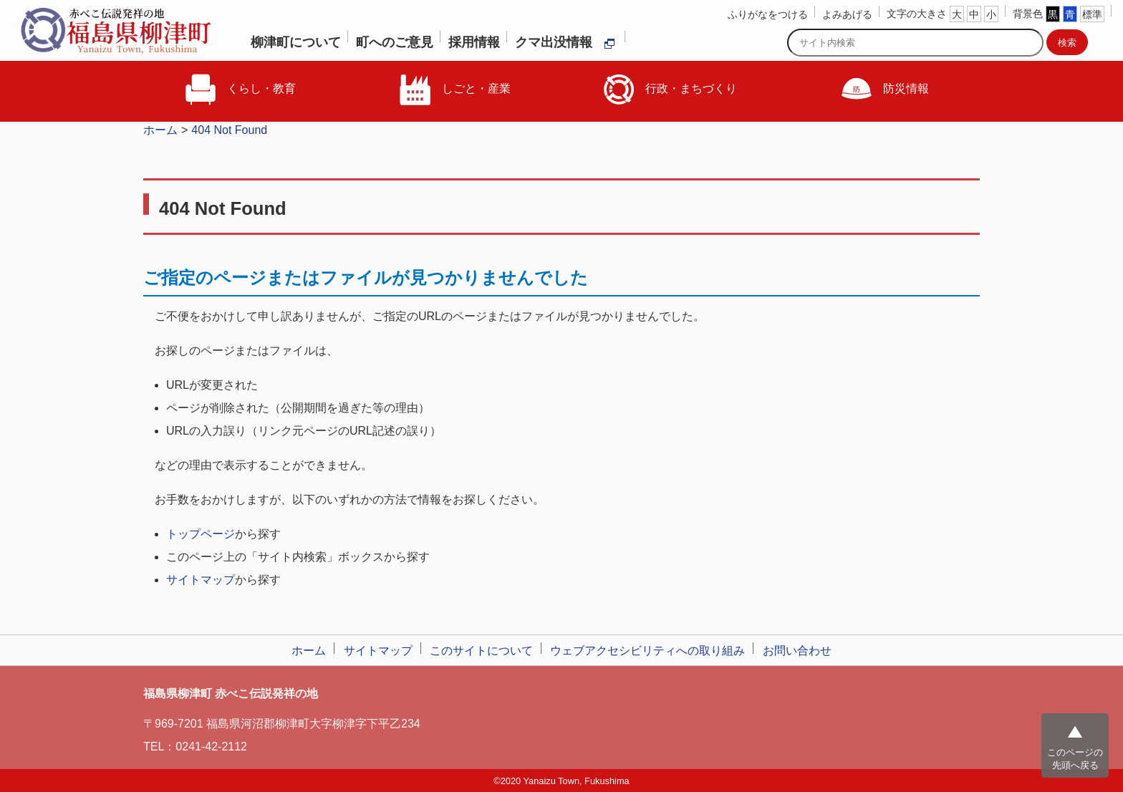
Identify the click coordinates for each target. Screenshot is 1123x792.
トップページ (200, 534)
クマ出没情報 (565, 42)
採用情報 (474, 42)
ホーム (160, 130)
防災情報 (884, 89)
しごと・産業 (454, 89)
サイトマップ (200, 580)
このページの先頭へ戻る (1075, 759)
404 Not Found (229, 130)
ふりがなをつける (768, 14)
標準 (1092, 14)
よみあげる (847, 14)
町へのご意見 (394, 42)
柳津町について (296, 42)
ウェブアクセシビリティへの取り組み (647, 650)
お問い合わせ (797, 650)
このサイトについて (481, 650)
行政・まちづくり (669, 89)
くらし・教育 (239, 89)
